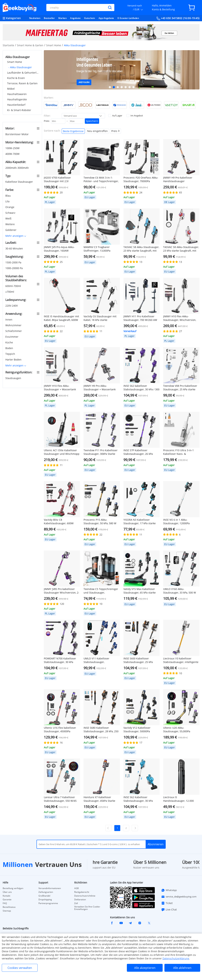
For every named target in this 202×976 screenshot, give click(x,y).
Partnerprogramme (48, 903)
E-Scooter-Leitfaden (128, 18)
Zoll (76, 903)
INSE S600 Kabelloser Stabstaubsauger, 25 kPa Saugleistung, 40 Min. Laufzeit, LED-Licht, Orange (139, 660)
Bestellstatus (9, 907)
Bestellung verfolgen (13, 888)
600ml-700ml (13, 286)
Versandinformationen (49, 888)
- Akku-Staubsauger (20, 67)
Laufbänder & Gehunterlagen (23, 72)
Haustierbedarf (16, 104)
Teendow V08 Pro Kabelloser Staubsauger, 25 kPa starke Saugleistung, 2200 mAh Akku (180, 387)
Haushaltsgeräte (17, 99)
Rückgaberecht (81, 892)
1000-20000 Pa (14, 268)
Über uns (7, 892)
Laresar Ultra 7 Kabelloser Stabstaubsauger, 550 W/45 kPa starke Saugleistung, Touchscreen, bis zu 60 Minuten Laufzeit (60, 799)
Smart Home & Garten (30, 45)
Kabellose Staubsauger (19, 181)
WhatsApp (169, 890)
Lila (7, 201)
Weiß (8, 218)
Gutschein (89, 18)
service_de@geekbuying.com (178, 897)
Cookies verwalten (20, 968)
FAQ (5, 903)
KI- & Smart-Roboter (19, 110)
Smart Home (53, 45)
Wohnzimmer (13, 325)
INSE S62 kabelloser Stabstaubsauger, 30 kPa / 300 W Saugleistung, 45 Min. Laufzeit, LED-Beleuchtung (141, 387)
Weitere (10, 224)
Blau (8, 195)
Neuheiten (34, 18)
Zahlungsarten (45, 892)
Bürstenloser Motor (17, 134)
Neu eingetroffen (97, 131)
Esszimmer (12, 336)
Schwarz (10, 212)
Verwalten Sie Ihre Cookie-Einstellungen (87, 907)
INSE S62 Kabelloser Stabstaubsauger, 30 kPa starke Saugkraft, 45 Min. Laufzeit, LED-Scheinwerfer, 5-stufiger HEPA (141, 799)
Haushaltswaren (17, 94)
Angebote (75, 18)
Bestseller (49, 18)
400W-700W (12, 154)
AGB (76, 888)
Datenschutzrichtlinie (84, 896)
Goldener (11, 230)
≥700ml (10, 291)
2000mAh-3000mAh (17, 167)
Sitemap (7, 911)
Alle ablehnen (182, 968)
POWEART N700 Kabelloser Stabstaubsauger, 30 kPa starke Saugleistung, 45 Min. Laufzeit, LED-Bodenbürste (61, 660)
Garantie (7, 899)
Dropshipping (45, 899)
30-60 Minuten (14, 248)
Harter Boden (13, 359)
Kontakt (6, 896)
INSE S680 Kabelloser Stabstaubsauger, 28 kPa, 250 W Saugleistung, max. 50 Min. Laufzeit (101, 729)
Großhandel (44, 896)
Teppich (10, 354)
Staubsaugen (13, 378)
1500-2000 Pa (13, 262)
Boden (9, 348)
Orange (10, 207)
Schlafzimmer (14, 331)
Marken (62, 18)
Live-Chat (169, 909)
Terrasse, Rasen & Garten (22, 83)
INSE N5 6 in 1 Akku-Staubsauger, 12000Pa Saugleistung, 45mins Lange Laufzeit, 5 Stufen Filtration (180, 521)
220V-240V (11, 305)
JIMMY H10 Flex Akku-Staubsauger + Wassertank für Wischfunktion (60, 387)
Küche (9, 342)
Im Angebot (134, 115)
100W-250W (12, 148)
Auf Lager (115, 115)
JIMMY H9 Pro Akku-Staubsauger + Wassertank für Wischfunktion (100, 387)
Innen (9, 319)
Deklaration (80, 899)
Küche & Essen (16, 78)
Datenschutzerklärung (175, 958)
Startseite (8, 45)
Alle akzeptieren (144, 968)
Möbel (11, 88)
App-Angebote (106, 18)
